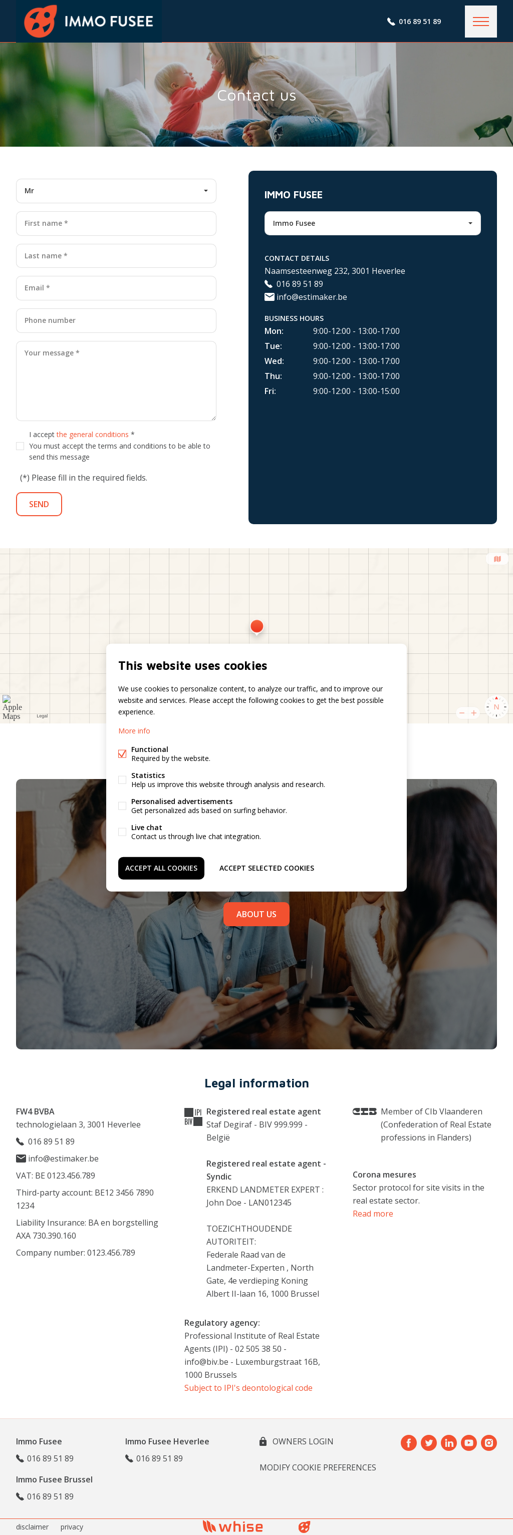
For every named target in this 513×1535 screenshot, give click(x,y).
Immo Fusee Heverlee (167, 1441)
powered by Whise (245, 1526)
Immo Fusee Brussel (54, 1479)
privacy (72, 1526)
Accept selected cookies (266, 868)
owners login (302, 1441)
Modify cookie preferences (318, 1467)
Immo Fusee (294, 223)
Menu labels (481, 22)
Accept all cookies (161, 868)
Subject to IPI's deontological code (248, 1387)
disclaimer (32, 1526)
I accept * (119, 446)
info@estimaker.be (306, 296)
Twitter (429, 1443)
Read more (373, 1213)
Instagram (489, 1443)
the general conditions (93, 434)
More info (134, 730)
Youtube (469, 1443)
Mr (29, 190)
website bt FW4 (305, 1527)
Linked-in (449, 1443)
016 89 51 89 (420, 21)
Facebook (409, 1443)
